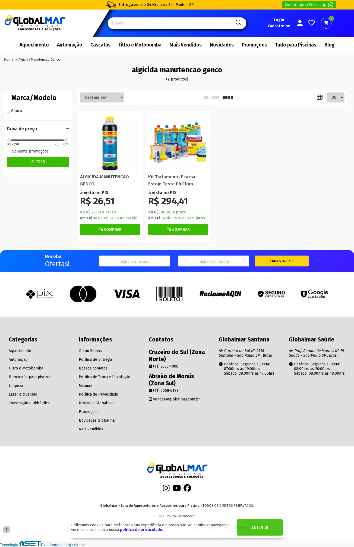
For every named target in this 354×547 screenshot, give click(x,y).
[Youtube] (176, 489)
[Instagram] (166, 489)
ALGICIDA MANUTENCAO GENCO (104, 180)
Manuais (86, 385)
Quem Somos (90, 351)
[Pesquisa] (238, 23)
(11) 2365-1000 (163, 366)
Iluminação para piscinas (30, 377)
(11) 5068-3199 (164, 390)
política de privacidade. (141, 529)
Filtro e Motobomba (140, 45)
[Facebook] (187, 489)
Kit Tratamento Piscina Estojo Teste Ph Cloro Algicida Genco (171, 180)
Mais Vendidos (186, 45)
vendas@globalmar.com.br (174, 399)
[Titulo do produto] (110, 143)
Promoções (254, 45)
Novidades (222, 45)
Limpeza (16, 385)
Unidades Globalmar (96, 403)
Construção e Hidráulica (29, 403)
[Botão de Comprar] (110, 229)
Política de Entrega (95, 359)
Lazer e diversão (23, 394)
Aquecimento (34, 45)
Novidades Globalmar (97, 420)
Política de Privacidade (98, 394)
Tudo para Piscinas (295, 45)
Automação (69, 45)
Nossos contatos (93, 368)
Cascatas (100, 45)
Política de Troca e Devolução (104, 377)
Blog (329, 45)
